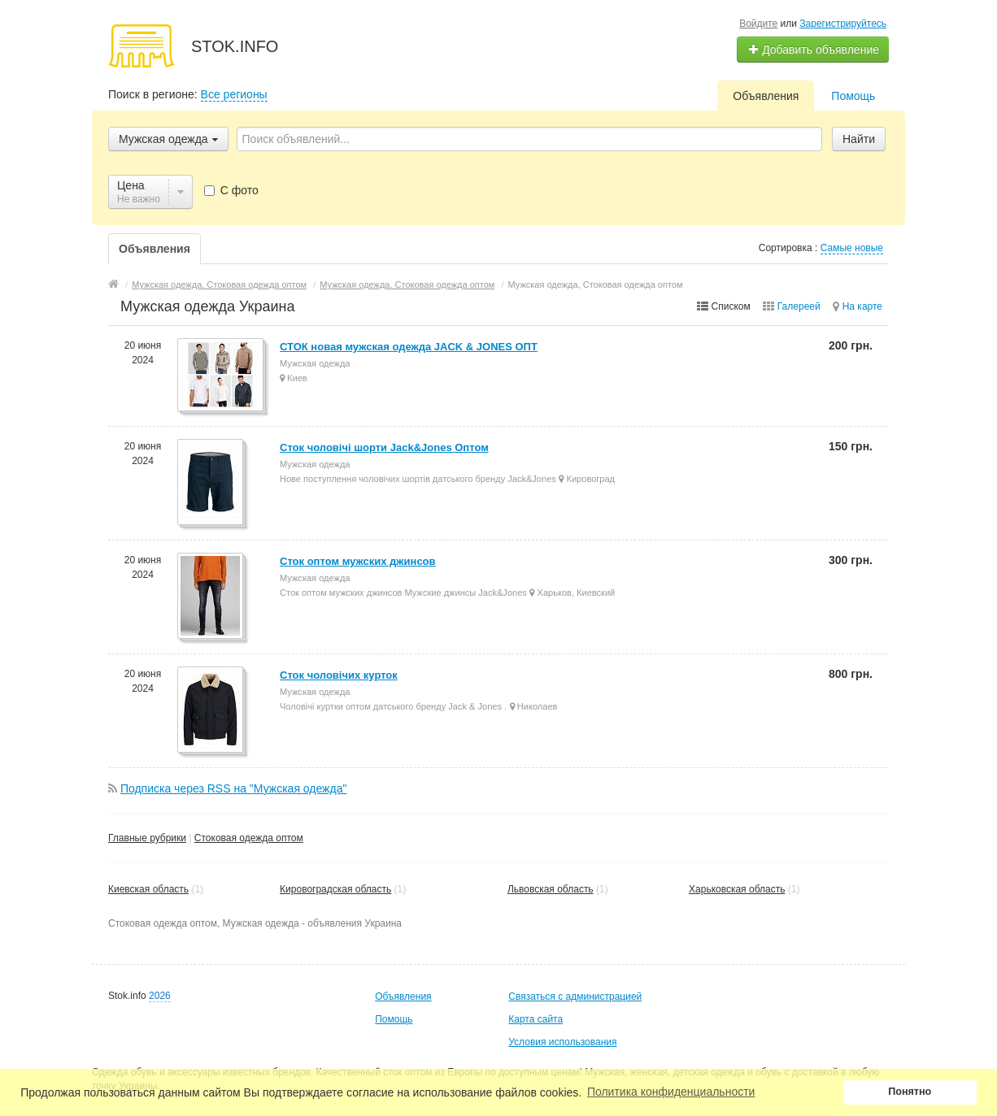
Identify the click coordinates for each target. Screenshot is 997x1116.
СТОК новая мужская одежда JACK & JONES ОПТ (409, 347)
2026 (160, 995)
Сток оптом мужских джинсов (358, 561)
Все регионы (234, 94)
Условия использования (562, 1042)
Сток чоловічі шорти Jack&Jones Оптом (384, 447)
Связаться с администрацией (575, 996)
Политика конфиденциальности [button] (671, 1091)
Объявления (766, 95)
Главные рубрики (147, 838)
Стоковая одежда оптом (248, 838)
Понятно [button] (909, 1091)
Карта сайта (535, 1019)
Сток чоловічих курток (339, 675)
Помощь (853, 95)
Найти (858, 138)
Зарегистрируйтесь (842, 23)
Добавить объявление (813, 49)
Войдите (758, 23)
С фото (231, 190)
